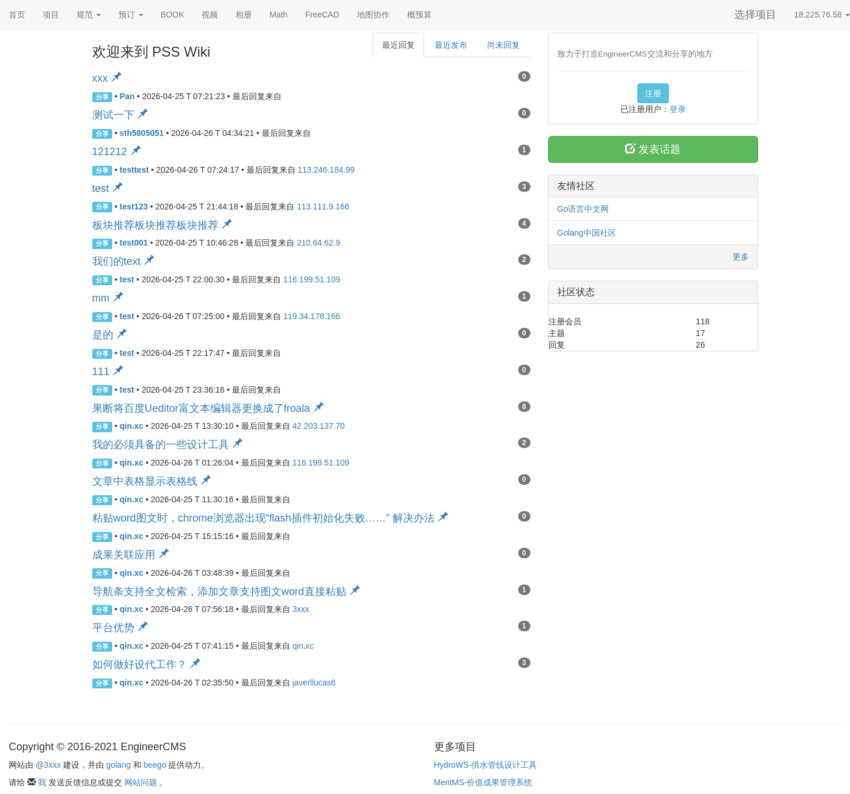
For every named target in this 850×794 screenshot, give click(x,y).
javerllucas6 (313, 682)
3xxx (300, 609)
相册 (243, 14)
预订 (131, 14)
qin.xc (303, 645)
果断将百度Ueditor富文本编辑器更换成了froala (208, 408)
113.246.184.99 (326, 169)
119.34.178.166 (311, 316)
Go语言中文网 (583, 209)
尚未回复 (503, 45)
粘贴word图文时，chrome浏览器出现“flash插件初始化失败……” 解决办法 (270, 518)
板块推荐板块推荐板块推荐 (162, 225)
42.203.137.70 (318, 426)
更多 (741, 256)
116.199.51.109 (311, 279)
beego (155, 764)
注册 (653, 93)
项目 (51, 14)
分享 (102, 96)
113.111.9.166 (323, 206)
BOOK (172, 14)
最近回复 (398, 45)
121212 (116, 152)
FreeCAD (322, 14)
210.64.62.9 (318, 242)
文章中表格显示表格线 (151, 481)
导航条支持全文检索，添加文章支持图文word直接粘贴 (226, 591)
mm (107, 298)
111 (107, 371)
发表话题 (653, 149)
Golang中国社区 (586, 232)
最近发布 (451, 45)
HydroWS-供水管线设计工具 (485, 764)
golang (118, 764)
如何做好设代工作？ (146, 664)
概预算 (419, 14)
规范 (89, 14)
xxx (107, 78)
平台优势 (120, 628)
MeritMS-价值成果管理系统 (483, 782)
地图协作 (373, 14)
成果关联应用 (130, 555)
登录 (677, 109)
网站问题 (140, 782)
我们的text (123, 261)
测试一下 (120, 115)
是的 (109, 335)
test (107, 188)
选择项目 (755, 14)
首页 (17, 14)
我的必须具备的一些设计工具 (167, 444)
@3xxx (48, 764)
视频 (210, 14)
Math (278, 14)
